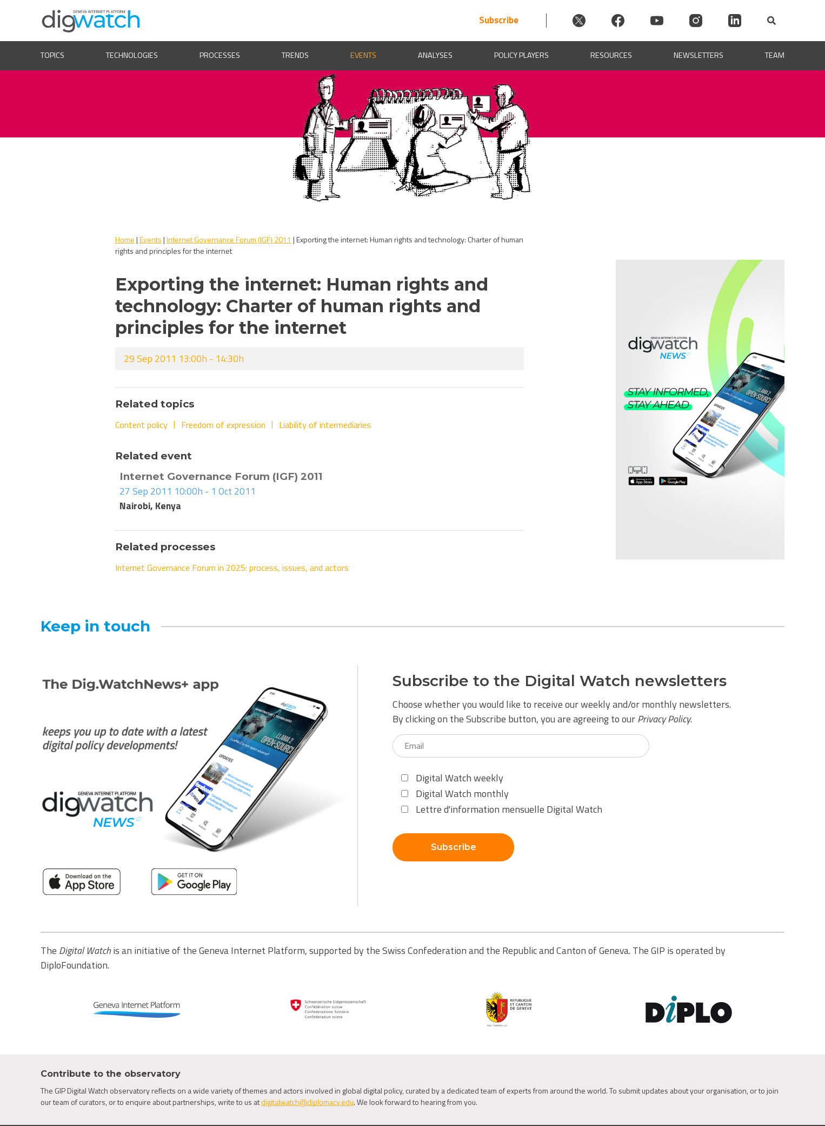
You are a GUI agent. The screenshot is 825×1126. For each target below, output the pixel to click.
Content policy (141, 424)
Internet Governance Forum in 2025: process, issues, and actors (232, 567)
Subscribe (498, 20)
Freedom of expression (223, 424)
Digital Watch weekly (452, 778)
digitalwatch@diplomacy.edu (307, 1102)
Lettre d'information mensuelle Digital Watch (501, 809)
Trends (295, 55)
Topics (52, 55)
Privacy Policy (663, 719)
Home (125, 239)
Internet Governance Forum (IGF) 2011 (229, 239)
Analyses (435, 55)
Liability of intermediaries (325, 424)
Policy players (521, 55)
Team (774, 55)
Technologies (132, 55)
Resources (611, 55)
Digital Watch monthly (455, 793)
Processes (219, 55)
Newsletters (698, 55)
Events (363, 55)
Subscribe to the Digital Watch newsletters (559, 681)
